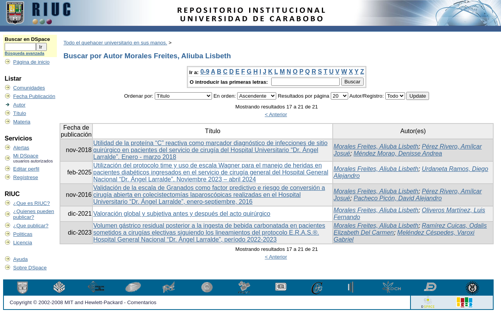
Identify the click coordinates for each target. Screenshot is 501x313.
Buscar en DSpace (27, 39)
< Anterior (276, 114)
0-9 (204, 71)
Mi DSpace (25, 156)
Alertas (21, 148)
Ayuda (20, 259)
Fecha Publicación (34, 96)
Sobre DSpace (30, 268)
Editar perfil (26, 169)
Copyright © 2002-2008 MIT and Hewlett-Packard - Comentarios (83, 302)
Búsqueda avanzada (24, 53)
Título (19, 113)
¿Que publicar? (30, 225)
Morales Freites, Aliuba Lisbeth (375, 146)
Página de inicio (31, 62)
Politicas (22, 234)
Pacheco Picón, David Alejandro (398, 198)
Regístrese (25, 177)
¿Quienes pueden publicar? (33, 214)
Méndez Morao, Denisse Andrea (398, 153)
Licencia (22, 242)
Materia (21, 122)
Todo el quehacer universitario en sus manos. (115, 43)
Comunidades (29, 88)
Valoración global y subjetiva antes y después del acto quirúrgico (181, 213)
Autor (19, 105)
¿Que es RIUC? (31, 203)
